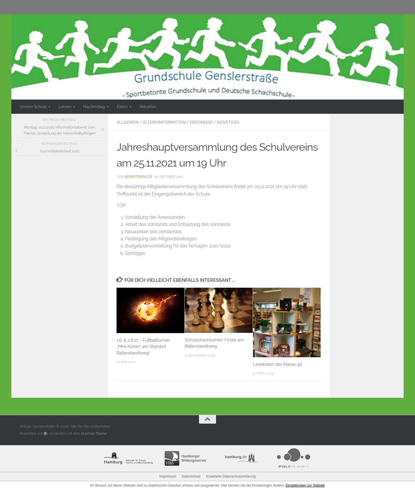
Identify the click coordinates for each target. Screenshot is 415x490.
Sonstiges (228, 122)
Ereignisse (201, 122)
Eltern (122, 106)
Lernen (65, 106)
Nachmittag (94, 106)
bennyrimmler (138, 176)
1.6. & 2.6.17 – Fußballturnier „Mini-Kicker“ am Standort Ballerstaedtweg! (143, 347)
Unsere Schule (33, 106)
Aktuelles (148, 106)
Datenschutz (191, 476)
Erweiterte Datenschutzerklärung (231, 476)
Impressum (167, 476)
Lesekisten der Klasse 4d (277, 364)
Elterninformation (164, 122)
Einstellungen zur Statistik (305, 485)
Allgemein (128, 122)
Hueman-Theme (94, 434)
